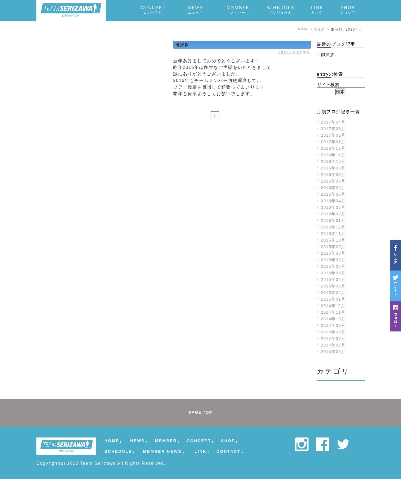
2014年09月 (334, 325)
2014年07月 (334, 338)
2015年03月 (334, 286)
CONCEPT (153, 9)
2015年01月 (334, 299)
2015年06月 (334, 266)
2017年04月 (334, 122)
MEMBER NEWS (162, 451)
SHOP (347, 9)
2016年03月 (334, 207)
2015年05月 (334, 273)
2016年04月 (334, 200)
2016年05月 (334, 194)
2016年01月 (334, 220)
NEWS (195, 9)
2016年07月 (334, 181)
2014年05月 (334, 351)
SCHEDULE (280, 9)
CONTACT (228, 451)
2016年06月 (334, 187)
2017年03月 (334, 128)
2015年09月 (334, 246)
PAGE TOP (200, 412)
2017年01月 (334, 141)
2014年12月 (334, 305)
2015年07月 (334, 259)
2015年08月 (334, 253)
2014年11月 (334, 312)
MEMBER (237, 9)
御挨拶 (182, 44)
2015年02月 (334, 292)
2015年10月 (334, 240)
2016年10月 (334, 161)
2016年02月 (334, 213)
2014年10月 (334, 318)
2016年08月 (334, 174)
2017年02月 (334, 135)
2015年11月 (334, 233)
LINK (316, 9)
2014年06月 (334, 345)
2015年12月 (334, 227)
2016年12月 (334, 148)
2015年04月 (334, 279)
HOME (111, 440)
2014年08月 (334, 332)
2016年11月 (334, 154)
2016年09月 (334, 168)
